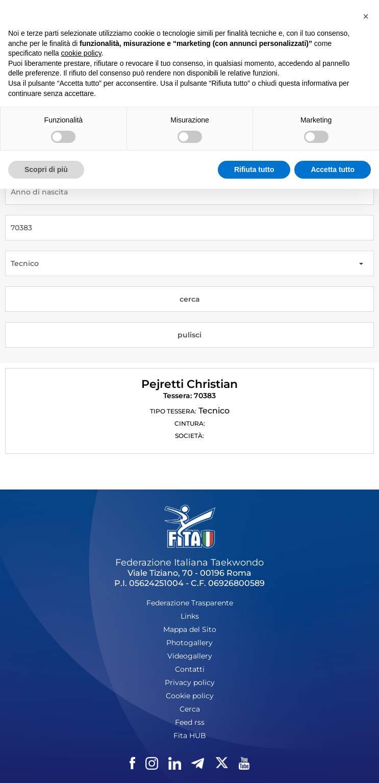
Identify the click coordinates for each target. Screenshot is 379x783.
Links (190, 616)
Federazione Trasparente (189, 603)
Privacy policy (190, 682)
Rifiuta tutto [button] (254, 169)
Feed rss (190, 722)
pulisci (189, 334)
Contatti (190, 669)
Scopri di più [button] (46, 169)
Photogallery (189, 643)
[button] (366, 16)
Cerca (190, 709)
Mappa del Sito (189, 629)
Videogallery (189, 656)
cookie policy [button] (81, 53)
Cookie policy (190, 696)
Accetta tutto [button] (333, 169)
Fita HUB (189, 735)
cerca (190, 299)
